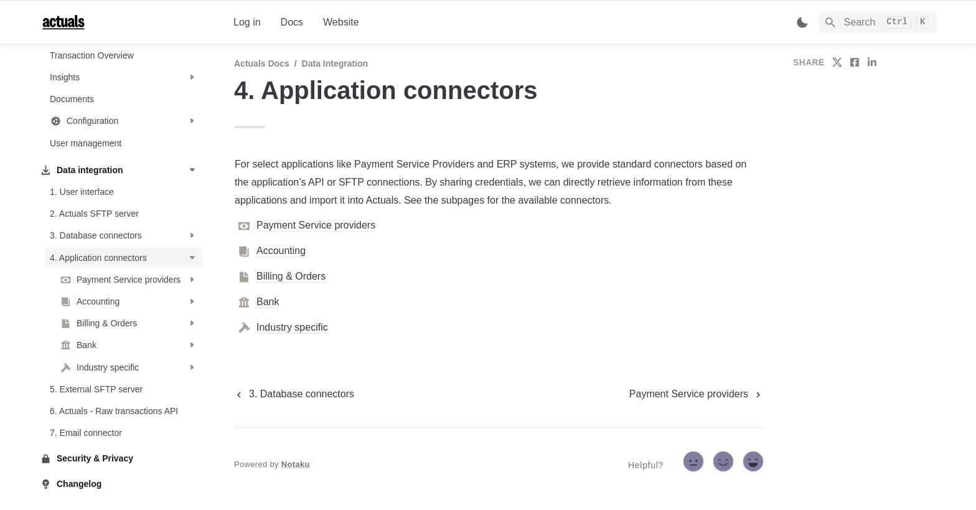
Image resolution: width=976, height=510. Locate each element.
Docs (292, 22)
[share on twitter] (837, 62)
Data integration (335, 63)
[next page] (696, 394)
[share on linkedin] (872, 62)
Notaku (295, 464)
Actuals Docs (261, 63)
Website (341, 22)
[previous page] (294, 394)
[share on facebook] (855, 62)
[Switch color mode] (802, 22)
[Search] (878, 22)
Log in (247, 22)
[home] (127, 22)
